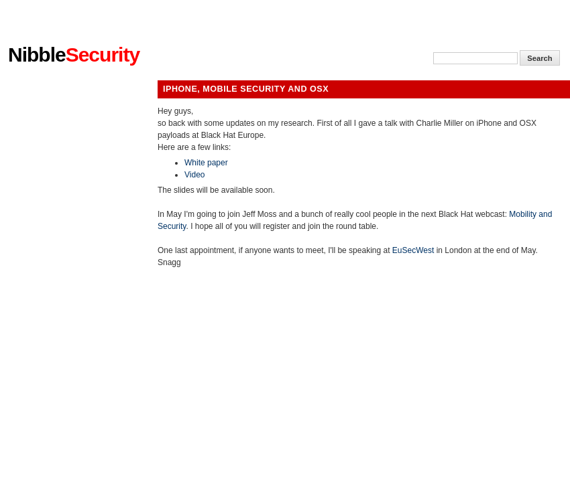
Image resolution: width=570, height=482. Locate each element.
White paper (206, 162)
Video (194, 174)
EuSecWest (413, 250)
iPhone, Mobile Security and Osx (246, 89)
